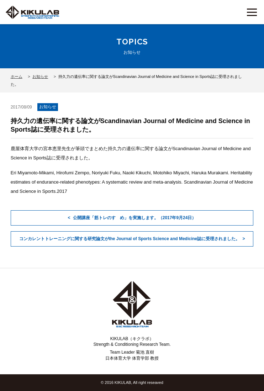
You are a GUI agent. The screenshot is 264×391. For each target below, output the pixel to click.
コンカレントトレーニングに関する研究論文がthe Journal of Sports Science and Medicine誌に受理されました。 (129, 238)
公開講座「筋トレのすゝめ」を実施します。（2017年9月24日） (134, 217)
